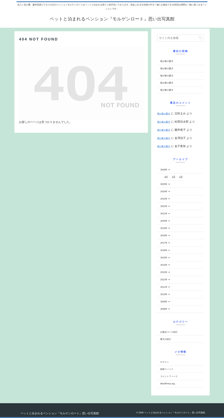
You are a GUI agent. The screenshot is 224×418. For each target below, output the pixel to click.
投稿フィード (166, 369)
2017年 (163, 243)
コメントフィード (169, 376)
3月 (166, 177)
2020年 (163, 221)
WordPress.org (167, 383)
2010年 (163, 294)
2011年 (163, 287)
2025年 (163, 184)
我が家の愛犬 (166, 61)
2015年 (163, 257)
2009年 (163, 301)
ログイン (164, 362)
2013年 (163, 272)
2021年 (163, 213)
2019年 (163, 228)
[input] (180, 38)
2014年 (163, 265)
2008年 (163, 309)
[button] (200, 38)
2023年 (163, 198)
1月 (181, 177)
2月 (173, 177)
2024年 (163, 191)
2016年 (163, 250)
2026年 (163, 169)
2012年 (163, 279)
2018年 (163, 235)
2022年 (163, 206)
